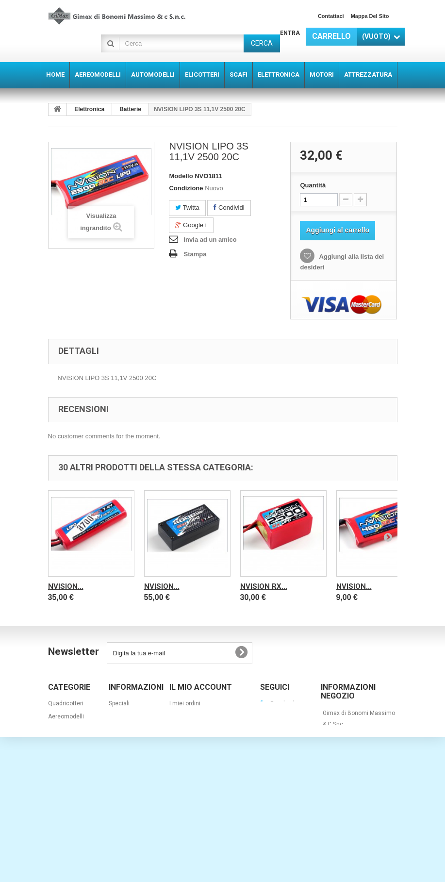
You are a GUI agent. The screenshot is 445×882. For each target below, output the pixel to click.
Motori (56, 782)
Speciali (119, 703)
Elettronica (89, 109)
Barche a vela (66, 834)
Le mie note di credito (198, 716)
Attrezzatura (65, 795)
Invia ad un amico (209, 239)
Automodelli (64, 729)
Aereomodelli (66, 716)
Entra (290, 33)
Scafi (54, 755)
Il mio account (200, 687)
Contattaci (331, 16)
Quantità (313, 185)
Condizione (186, 188)
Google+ (191, 225)
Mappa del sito (370, 16)
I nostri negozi (128, 742)
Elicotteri (60, 742)
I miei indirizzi (188, 729)
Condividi (229, 207)
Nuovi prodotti (127, 716)
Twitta (187, 207)
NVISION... (65, 586)
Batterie (130, 109)
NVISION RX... (263, 586)
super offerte (65, 808)
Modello (181, 176)
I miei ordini (184, 703)
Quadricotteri (65, 703)
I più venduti (125, 729)
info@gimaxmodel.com (354, 811)
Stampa (194, 254)
